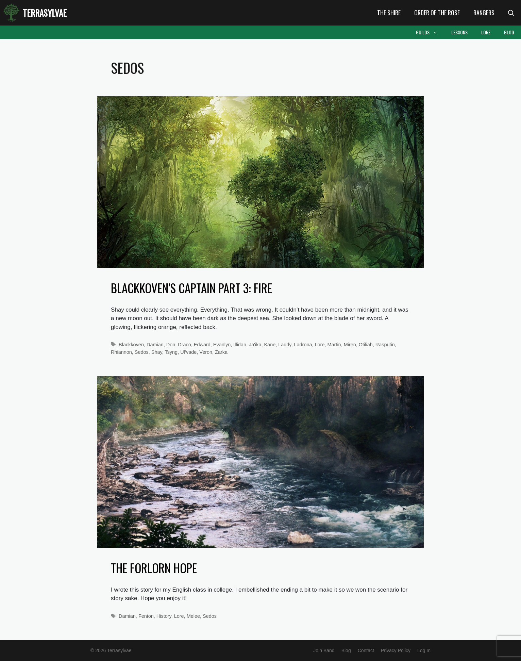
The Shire (389, 12)
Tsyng (171, 352)
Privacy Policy (395, 650)
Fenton (146, 616)
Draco (184, 344)
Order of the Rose (437, 12)
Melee (193, 616)
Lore (485, 32)
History (163, 616)
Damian (155, 344)
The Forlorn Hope (154, 568)
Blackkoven (131, 344)
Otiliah (366, 344)
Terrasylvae (45, 12)
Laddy (284, 344)
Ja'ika (255, 344)
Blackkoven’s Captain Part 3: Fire (191, 288)
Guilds (430, 32)
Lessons (459, 32)
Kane (269, 344)
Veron (205, 352)
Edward (202, 344)
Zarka (221, 352)
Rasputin (385, 344)
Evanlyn (222, 344)
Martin (334, 344)
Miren (350, 344)
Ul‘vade (188, 352)
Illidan (239, 344)
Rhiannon (121, 352)
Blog (509, 32)
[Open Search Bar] (511, 13)
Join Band (323, 650)
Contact (366, 650)
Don (170, 344)
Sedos (142, 352)
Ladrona (303, 344)
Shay (156, 352)
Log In (424, 650)
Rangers (483, 12)
